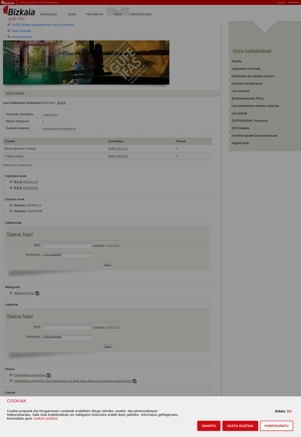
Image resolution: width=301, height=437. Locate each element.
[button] (209, 426)
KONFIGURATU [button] (276, 426)
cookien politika (45, 418)
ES (289, 411)
